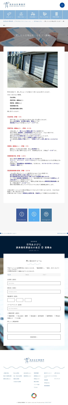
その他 (18, 318)
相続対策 (11, 316)
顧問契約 (49, 316)
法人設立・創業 (22, 316)
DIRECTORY (48, 402)
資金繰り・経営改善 (37, 316)
